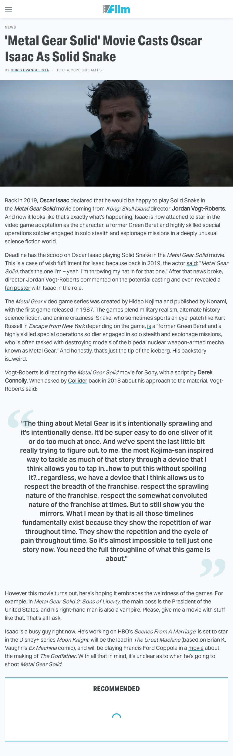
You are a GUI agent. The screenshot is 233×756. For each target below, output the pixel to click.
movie (196, 647)
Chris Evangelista (30, 70)
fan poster (17, 287)
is (149, 325)
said (192, 263)
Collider (77, 380)
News (10, 27)
